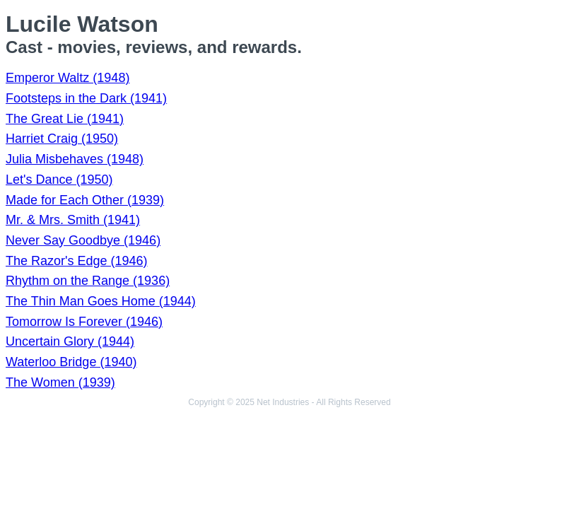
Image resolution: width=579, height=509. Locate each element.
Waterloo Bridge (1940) (71, 362)
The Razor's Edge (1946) (77, 261)
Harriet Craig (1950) (62, 138)
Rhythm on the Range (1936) (88, 281)
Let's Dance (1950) (59, 179)
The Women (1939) (60, 382)
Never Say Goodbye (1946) (83, 240)
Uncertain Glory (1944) (70, 341)
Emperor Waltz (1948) (67, 78)
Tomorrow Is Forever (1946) (84, 322)
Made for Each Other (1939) (85, 200)
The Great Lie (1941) (65, 119)
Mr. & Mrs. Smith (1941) (73, 220)
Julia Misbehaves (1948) (75, 159)
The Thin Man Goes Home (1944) (101, 301)
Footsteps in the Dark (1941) (86, 98)
